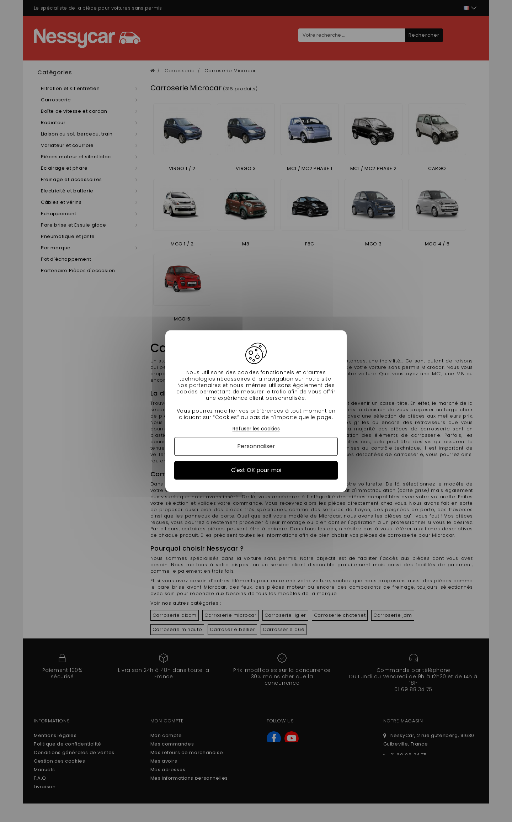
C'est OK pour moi (256, 470)
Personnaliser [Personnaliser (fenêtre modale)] (256, 446)
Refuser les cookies (256, 429)
